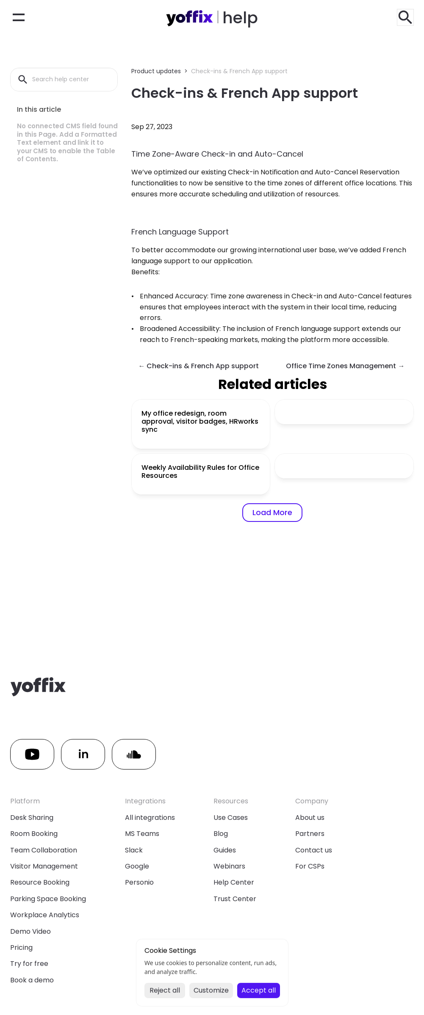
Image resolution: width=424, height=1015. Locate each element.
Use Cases (230, 817)
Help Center (233, 882)
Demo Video (30, 931)
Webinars (229, 866)
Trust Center (234, 899)
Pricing (21, 947)
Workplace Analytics (44, 915)
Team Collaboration (43, 850)
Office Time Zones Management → (345, 366)
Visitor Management (44, 866)
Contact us (313, 850)
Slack (134, 850)
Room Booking (34, 833)
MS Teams (142, 833)
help (240, 17)
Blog (220, 833)
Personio (139, 882)
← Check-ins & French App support (198, 366)
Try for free (29, 963)
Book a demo (32, 980)
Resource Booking (39, 882)
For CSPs (309, 866)
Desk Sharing (31, 817)
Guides (224, 850)
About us (309, 817)
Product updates (156, 71)
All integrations (150, 817)
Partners (309, 833)
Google (137, 866)
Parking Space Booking (48, 899)
